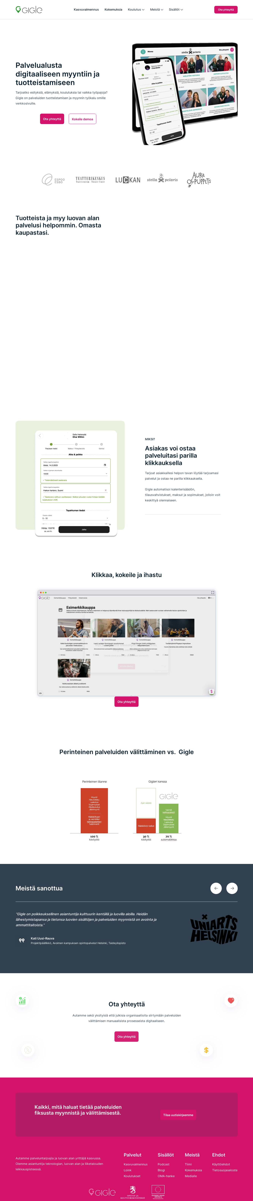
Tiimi (188, 1164)
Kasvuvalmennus (86, 9)
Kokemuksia (113, 9)
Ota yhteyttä (226, 9)
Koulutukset (132, 1176)
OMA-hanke (166, 1176)
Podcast (163, 1164)
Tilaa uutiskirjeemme (178, 1125)
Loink (128, 1170)
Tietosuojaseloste (224, 1170)
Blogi (161, 1170)
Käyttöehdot (221, 1164)
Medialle (191, 1176)
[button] (136, 9)
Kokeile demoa (82, 119)
